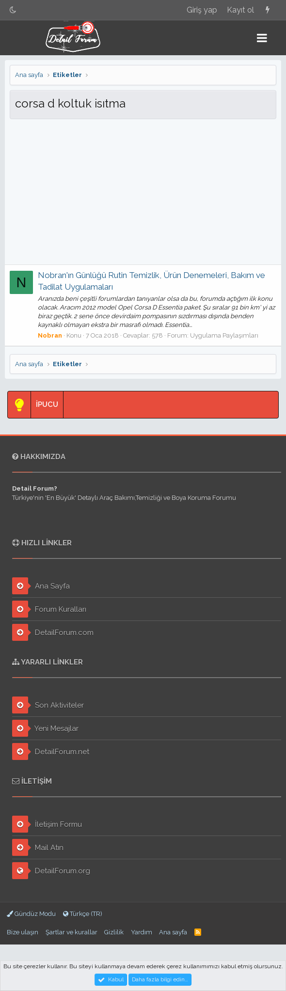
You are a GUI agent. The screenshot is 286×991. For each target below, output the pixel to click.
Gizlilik (114, 932)
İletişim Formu (47, 824)
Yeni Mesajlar (45, 728)
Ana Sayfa (41, 585)
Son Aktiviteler (48, 705)
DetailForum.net (50, 751)
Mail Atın (38, 847)
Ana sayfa (173, 932)
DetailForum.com (53, 632)
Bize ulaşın (22, 932)
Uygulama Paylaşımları (224, 335)
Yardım (141, 932)
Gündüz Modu (31, 913)
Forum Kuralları (49, 609)
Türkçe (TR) (82, 913)
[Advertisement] (143, 192)
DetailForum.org (51, 870)
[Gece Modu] (13, 10)
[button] (262, 37)
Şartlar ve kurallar (71, 932)
